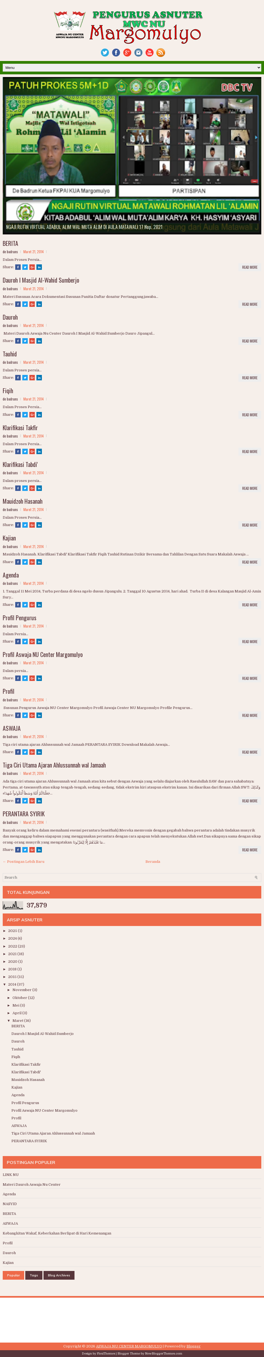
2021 (12, 954)
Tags (34, 1275)
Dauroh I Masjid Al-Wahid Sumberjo (41, 280)
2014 (12, 984)
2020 (13, 961)
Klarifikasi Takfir (20, 427)
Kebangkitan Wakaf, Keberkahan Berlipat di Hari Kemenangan (57, 1233)
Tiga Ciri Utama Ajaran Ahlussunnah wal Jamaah (54, 765)
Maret (18, 1021)
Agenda (11, 574)
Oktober (20, 998)
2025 (13, 931)
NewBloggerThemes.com (163, 1353)
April (17, 1013)
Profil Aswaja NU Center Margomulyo (43, 654)
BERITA (10, 243)
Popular (13, 1275)
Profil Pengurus (19, 617)
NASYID (10, 1204)
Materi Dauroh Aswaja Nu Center (32, 1184)
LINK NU (11, 1175)
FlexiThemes (106, 1353)
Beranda (152, 862)
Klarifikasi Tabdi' (20, 464)
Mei (16, 1005)
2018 (12, 969)
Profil (8, 691)
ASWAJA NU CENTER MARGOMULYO (129, 1346)
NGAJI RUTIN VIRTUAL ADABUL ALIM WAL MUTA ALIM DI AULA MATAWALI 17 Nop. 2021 (84, 226)
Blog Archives (59, 1275)
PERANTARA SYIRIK (24, 813)
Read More (249, 267)
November (22, 990)
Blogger (194, 1346)
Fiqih (8, 390)
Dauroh (10, 317)
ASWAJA (12, 728)
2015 (12, 977)
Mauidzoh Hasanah (22, 501)
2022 (13, 946)
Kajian (9, 537)
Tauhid (10, 353)
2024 (13, 938)
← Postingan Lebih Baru (23, 862)
